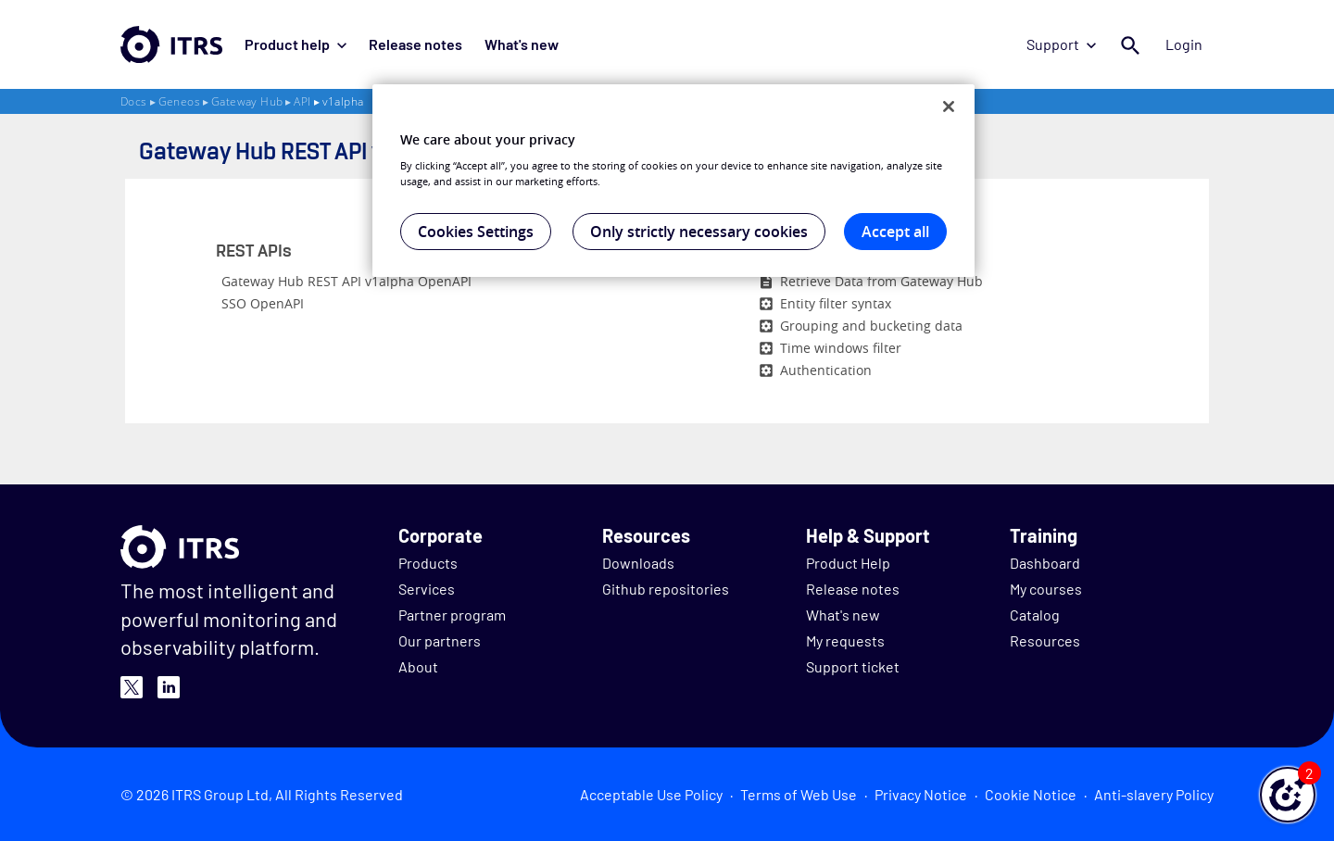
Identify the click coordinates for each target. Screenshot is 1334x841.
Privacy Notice (921, 794)
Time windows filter (840, 348)
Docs (133, 101)
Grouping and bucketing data (871, 325)
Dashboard (1045, 562)
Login (1183, 44)
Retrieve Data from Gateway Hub (881, 281)
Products (428, 562)
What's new (522, 44)
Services (426, 588)
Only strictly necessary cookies (699, 231)
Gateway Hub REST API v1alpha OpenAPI (346, 281)
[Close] (948, 106)
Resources (1045, 640)
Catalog (1035, 614)
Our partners (439, 640)
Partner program (452, 614)
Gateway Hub (247, 101)
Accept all (895, 231)
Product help (295, 44)
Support (1061, 44)
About (418, 666)
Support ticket (853, 666)
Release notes (415, 44)
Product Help (848, 562)
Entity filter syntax (835, 303)
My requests (845, 640)
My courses (1046, 588)
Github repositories (665, 588)
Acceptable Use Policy (651, 794)
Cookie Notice (1030, 794)
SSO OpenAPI (262, 303)
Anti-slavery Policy (1154, 794)
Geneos (179, 101)
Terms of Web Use (798, 794)
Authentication (826, 370)
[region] (673, 180)
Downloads (638, 562)
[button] (1287, 794)
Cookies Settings (476, 231)
